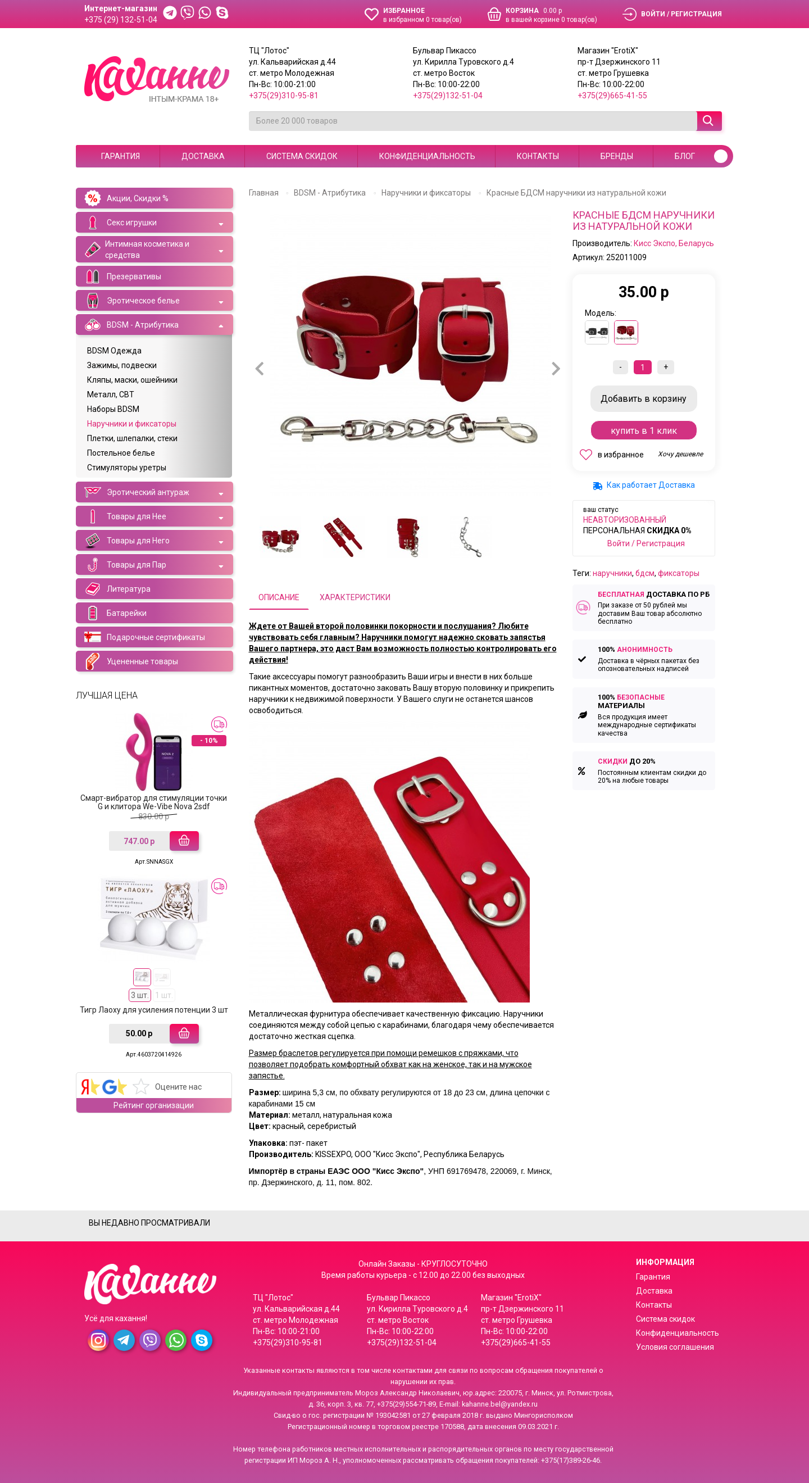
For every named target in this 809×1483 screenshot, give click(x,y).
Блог (685, 156)
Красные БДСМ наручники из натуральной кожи (576, 192)
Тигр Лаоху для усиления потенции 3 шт (154, 1009)
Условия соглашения (675, 1347)
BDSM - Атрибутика (330, 192)
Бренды (617, 156)
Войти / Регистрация (646, 543)
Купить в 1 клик (644, 430)
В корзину (644, 398)
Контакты (538, 156)
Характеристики (355, 597)
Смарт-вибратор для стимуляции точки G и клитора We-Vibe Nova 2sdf (153, 802)
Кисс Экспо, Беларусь (674, 243)
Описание (278, 597)
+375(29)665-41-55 (612, 95)
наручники (612, 573)
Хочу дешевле (680, 454)
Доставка (203, 156)
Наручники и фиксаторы (426, 192)
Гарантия (120, 156)
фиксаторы (678, 573)
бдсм (645, 573)
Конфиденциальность (427, 156)
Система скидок (302, 156)
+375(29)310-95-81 (284, 95)
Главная (264, 192)
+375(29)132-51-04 (448, 95)
